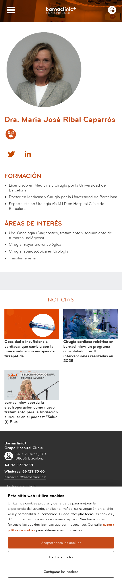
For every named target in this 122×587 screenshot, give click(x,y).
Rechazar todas (61, 557)
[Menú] (11, 10)
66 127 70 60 (33, 471)
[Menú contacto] (112, 10)
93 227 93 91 (22, 465)
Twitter (11, 153)
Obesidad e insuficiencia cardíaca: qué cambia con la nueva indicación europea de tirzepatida (29, 349)
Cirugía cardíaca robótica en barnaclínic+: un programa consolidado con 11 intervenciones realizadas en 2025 (88, 351)
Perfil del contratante (22, 486)
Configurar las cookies (61, 572)
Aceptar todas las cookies (61, 543)
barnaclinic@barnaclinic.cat (25, 477)
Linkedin (27, 153)
